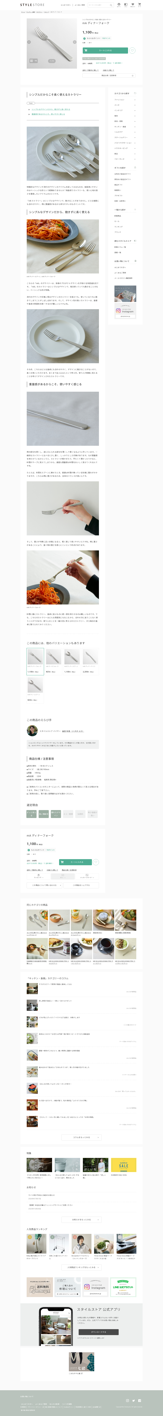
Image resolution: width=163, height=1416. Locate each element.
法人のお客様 (52, 1402)
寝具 (116, 116)
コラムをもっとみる (81, 1137)
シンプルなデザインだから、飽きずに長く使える (51, 109)
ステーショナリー (121, 137)
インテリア (118, 110)
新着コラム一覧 (120, 247)
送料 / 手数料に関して (90, 70)
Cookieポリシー (69, 1407)
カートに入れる (105, 50)
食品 (116, 154)
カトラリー (39, 12)
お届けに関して (108, 70)
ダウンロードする (98, 1332)
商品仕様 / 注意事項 (109, 75)
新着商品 (117, 216)
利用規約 (23, 1407)
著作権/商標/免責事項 (28, 1410)
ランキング (118, 227)
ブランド (117, 232)
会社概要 (95, 1407)
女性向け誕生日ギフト (122, 174)
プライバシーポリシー (35, 1407)
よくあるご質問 (80, 5)
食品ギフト (118, 185)
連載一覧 (117, 252)
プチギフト (118, 196)
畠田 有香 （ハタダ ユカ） (73, 731)
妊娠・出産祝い (120, 201)
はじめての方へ (66, 5)
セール (116, 221)
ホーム (23, 12)
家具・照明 (118, 121)
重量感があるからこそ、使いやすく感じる (48, 114)
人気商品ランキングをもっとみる (81, 1267)
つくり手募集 (63, 1402)
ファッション (119, 100)
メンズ (116, 105)
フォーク (46, 12)
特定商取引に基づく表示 (83, 1407)
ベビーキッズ (119, 159)
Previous (29, 42)
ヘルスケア (118, 132)
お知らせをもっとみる (81, 1220)
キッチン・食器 (30, 12)
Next (75, 42)
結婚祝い (117, 190)
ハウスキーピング (121, 148)
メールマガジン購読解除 (123, 278)
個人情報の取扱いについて (53, 1407)
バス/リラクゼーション (123, 143)
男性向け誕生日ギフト (122, 179)
